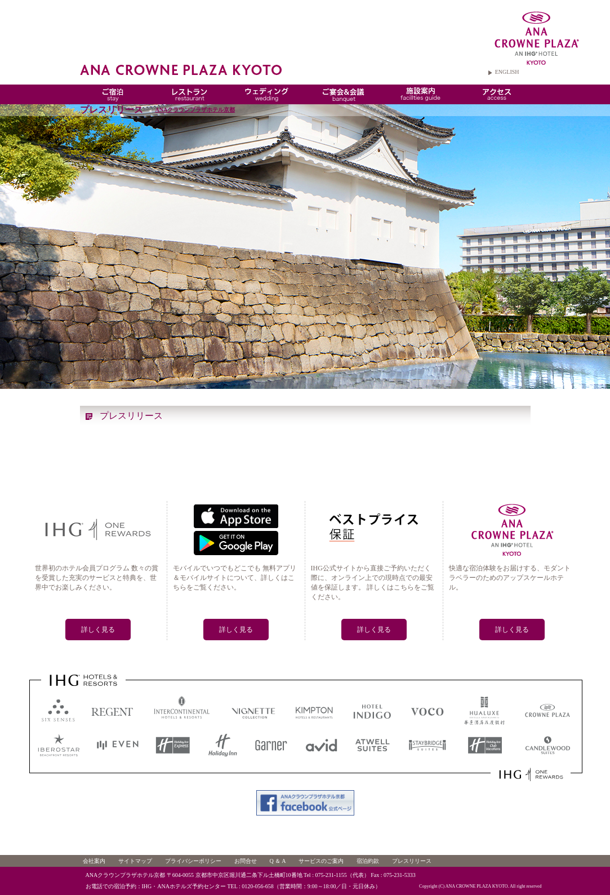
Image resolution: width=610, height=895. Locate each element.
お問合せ (245, 861)
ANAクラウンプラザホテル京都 (195, 110)
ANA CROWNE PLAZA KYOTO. (477, 886)
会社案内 (94, 861)
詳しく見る (98, 629)
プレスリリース (411, 861)
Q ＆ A (278, 861)
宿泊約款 (368, 861)
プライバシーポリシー (193, 861)
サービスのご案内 (321, 861)
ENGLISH (507, 72)
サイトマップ (135, 861)
